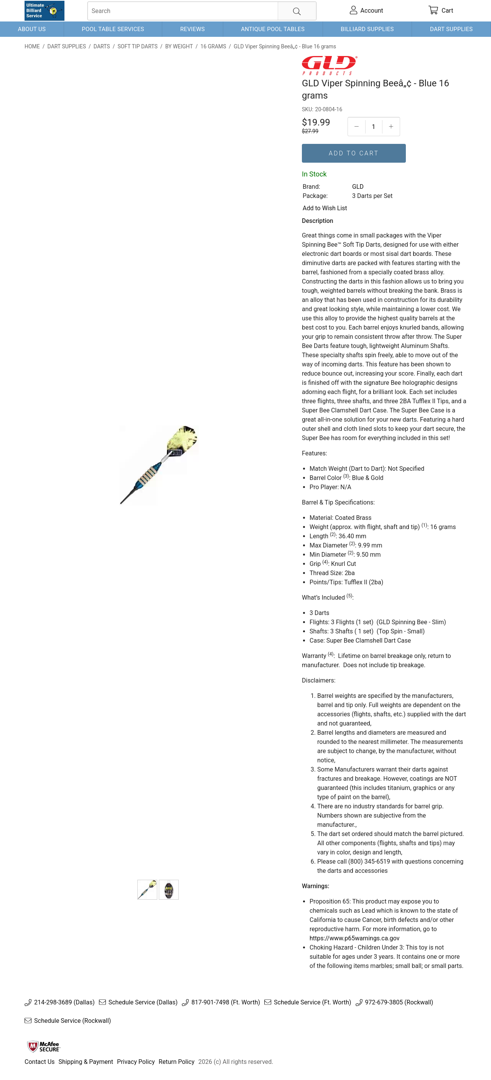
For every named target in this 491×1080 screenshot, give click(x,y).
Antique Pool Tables (273, 29)
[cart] (440, 11)
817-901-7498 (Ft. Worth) (225, 1002)
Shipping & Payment (86, 1061)
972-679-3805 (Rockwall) (399, 1002)
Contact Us (40, 1061)
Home (32, 46)
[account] (366, 11)
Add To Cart (354, 153)
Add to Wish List (325, 208)
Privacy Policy (136, 1061)
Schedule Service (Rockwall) (72, 1021)
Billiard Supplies (367, 29)
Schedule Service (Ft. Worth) (312, 1002)
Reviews (192, 29)
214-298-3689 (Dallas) (64, 1002)
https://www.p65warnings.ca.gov (354, 938)
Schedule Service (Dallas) (143, 1002)
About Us (32, 29)
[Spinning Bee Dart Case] (169, 890)
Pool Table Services (113, 29)
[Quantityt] (373, 127)
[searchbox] (201, 11)
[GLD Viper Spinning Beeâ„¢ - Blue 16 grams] (147, 890)
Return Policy (176, 1061)
